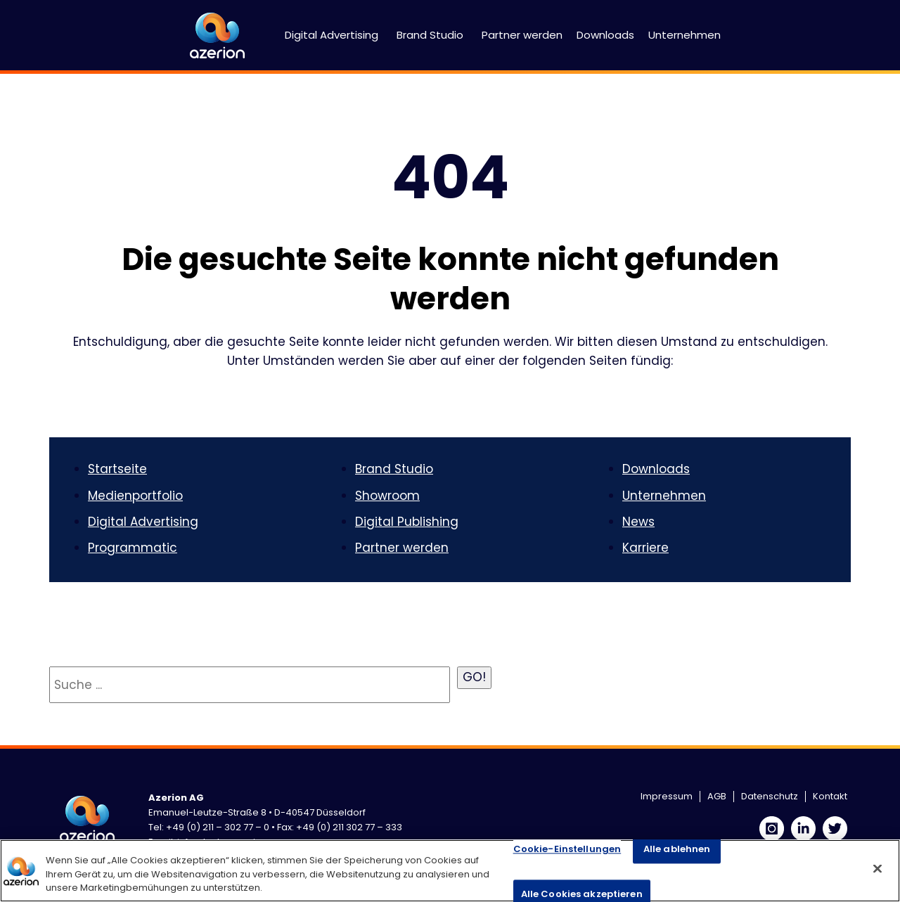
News (638, 521)
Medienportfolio (135, 495)
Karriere (645, 547)
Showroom (387, 495)
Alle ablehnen (677, 849)
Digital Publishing (406, 521)
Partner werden (522, 34)
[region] (450, 870)
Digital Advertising (331, 34)
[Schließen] (877, 868)
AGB (716, 796)
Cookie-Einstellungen (567, 849)
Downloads (605, 34)
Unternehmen (684, 34)
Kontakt (830, 796)
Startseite (117, 468)
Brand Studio (430, 34)
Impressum (667, 796)
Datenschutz (769, 796)
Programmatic (132, 547)
